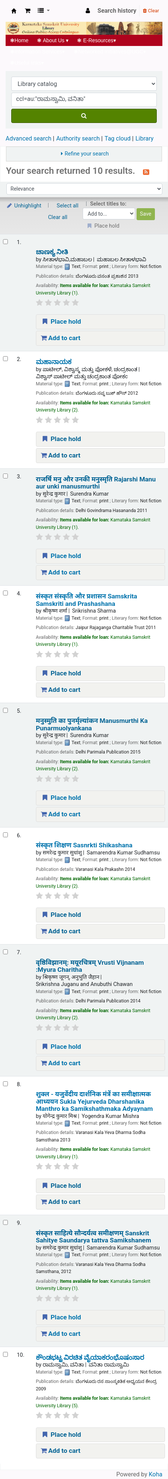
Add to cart (60, 338)
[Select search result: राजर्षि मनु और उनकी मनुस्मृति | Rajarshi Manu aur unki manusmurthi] (5, 476)
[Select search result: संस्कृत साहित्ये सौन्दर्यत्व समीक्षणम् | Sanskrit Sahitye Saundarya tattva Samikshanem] (5, 1222)
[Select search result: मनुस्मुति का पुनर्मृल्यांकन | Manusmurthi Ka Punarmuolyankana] (5, 710)
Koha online (13, 10)
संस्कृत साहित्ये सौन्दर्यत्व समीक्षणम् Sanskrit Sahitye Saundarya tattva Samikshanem (93, 1237)
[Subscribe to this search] (146, 171)
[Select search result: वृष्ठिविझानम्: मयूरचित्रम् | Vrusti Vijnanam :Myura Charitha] (5, 951)
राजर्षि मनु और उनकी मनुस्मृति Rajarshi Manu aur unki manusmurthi (96, 483)
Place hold (61, 321)
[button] (27, 10)
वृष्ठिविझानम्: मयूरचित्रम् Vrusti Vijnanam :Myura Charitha (90, 966)
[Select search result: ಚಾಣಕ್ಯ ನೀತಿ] (5, 241)
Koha (155, 1474)
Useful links (27, 63)
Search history (117, 10)
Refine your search (87, 154)
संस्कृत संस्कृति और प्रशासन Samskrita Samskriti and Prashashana (86, 600)
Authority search (78, 138)
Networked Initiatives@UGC (109, 52)
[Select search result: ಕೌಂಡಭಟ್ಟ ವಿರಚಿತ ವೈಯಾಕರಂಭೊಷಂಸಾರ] (5, 1354)
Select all (68, 206)
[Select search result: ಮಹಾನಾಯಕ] (5, 358)
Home (19, 40)
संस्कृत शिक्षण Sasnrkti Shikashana (84, 845)
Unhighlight (24, 206)
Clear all (58, 217)
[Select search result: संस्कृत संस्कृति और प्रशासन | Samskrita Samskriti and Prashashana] (5, 593)
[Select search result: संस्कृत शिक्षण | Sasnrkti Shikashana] (5, 834)
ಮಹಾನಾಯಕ (53, 362)
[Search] (84, 116)
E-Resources (96, 40)
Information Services (37, 52)
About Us (53, 40)
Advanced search (28, 138)
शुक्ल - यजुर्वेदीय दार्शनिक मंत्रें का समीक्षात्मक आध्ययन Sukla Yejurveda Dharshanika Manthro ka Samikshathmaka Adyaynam (94, 1101)
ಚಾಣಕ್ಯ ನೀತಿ (52, 252)
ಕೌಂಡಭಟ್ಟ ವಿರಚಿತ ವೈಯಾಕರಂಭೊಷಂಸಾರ (90, 1357)
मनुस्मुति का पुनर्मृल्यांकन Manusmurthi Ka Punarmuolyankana (92, 724)
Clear (151, 10)
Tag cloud (117, 138)
